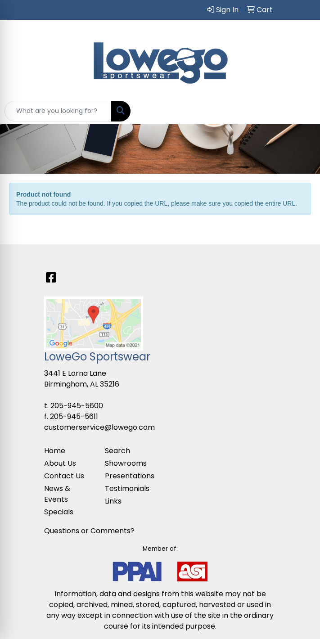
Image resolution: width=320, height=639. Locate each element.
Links (113, 501)
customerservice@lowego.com (99, 427)
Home (54, 451)
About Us (60, 463)
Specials (58, 512)
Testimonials (127, 488)
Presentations (129, 476)
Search (117, 451)
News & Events (57, 493)
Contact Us (64, 476)
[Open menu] (302, 111)
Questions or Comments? (89, 531)
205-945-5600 (76, 405)
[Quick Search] (58, 111)
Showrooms (126, 463)
